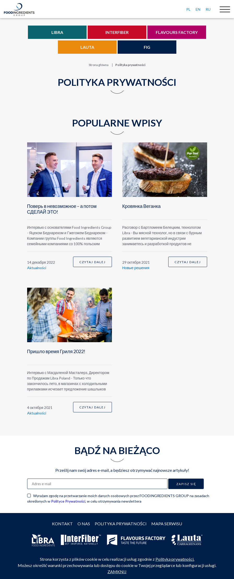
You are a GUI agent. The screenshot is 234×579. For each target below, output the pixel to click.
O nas (83, 523)
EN (198, 9)
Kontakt (62, 523)
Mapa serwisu (166, 523)
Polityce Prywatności (68, 501)
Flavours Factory (177, 32)
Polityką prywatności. (174, 559)
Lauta (87, 47)
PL (188, 9)
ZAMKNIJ (117, 571)
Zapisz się (186, 484)
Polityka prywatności (121, 523)
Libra (57, 32)
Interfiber (117, 32)
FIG (147, 47)
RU (208, 9)
